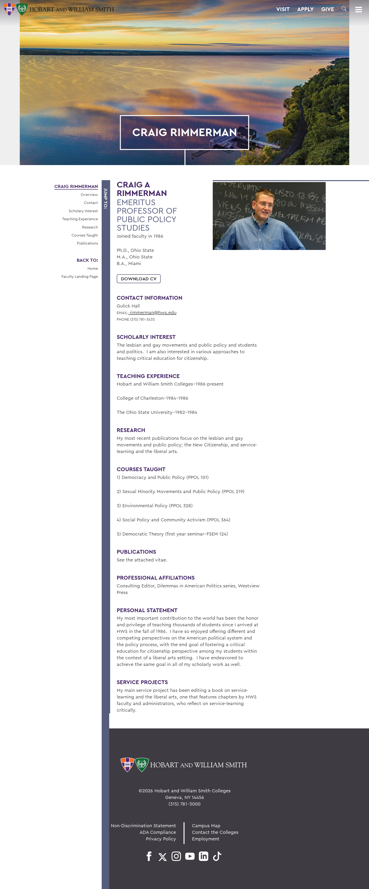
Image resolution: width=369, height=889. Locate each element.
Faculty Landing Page (79, 276)
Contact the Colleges (215, 832)
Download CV (138, 279)
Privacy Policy (161, 839)
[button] (344, 8)
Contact (91, 202)
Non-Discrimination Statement (143, 825)
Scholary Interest (83, 211)
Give (327, 9)
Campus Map (206, 825)
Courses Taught (85, 235)
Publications (87, 243)
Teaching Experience (80, 219)
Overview (89, 194)
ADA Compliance (158, 832)
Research (90, 227)
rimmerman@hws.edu (152, 312)
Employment (205, 839)
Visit (283, 9)
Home (93, 268)
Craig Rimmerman (76, 186)
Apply (305, 9)
